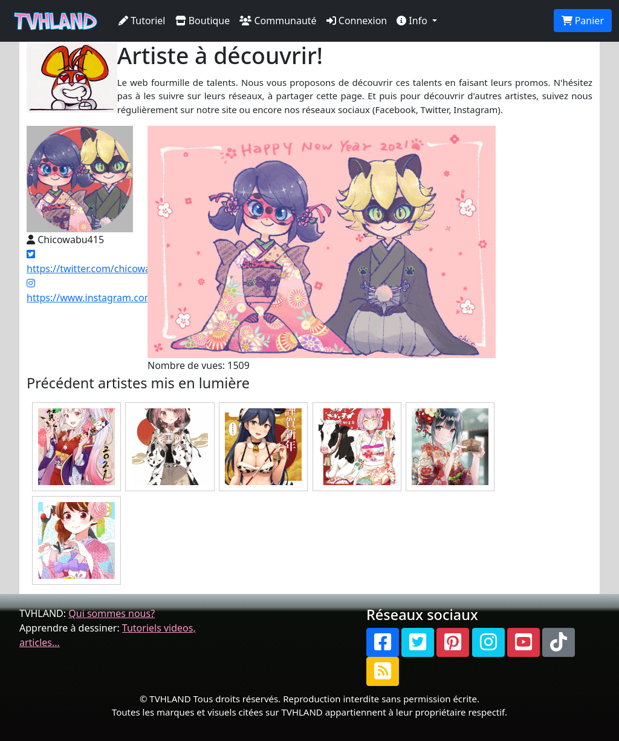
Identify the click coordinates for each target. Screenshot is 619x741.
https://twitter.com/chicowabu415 (103, 262)
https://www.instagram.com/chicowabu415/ (126, 291)
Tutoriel (142, 20)
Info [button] (413, 20)
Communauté (277, 20)
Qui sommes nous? (111, 613)
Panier (583, 20)
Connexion (356, 20)
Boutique (202, 20)
